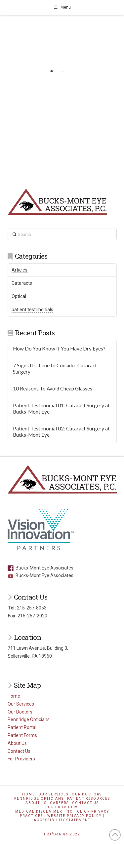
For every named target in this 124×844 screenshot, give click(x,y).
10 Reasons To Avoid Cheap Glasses (52, 388)
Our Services (21, 704)
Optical (19, 296)
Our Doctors (20, 712)
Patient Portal (22, 727)
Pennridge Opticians (29, 719)
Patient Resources (88, 798)
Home (14, 696)
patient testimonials (32, 309)
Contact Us (19, 751)
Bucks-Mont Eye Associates (40, 567)
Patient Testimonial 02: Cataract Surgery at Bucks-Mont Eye (61, 431)
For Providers (21, 758)
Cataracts (22, 283)
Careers (59, 803)
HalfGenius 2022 (62, 834)
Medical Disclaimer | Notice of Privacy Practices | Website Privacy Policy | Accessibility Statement (62, 816)
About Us (17, 743)
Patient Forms (22, 735)
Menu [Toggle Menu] (62, 7)
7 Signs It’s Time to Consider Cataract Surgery (55, 368)
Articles (19, 270)
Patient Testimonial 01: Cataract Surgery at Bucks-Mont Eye (61, 408)
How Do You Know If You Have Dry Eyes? (59, 348)
